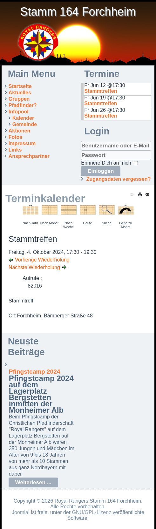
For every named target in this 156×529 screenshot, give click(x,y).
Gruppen (19, 99)
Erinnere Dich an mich (106, 163)
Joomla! (21, 512)
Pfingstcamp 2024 (34, 371)
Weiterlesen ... (33, 482)
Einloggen (101, 171)
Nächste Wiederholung (34, 267)
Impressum (22, 143)
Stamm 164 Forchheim (78, 11)
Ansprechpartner (29, 156)
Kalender (23, 118)
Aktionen (19, 130)
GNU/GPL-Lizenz (92, 512)
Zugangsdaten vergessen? (118, 179)
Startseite (20, 86)
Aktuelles (20, 92)
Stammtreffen (100, 91)
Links (15, 150)
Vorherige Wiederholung (42, 259)
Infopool (19, 111)
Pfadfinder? (23, 105)
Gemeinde (24, 124)
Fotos (16, 137)
